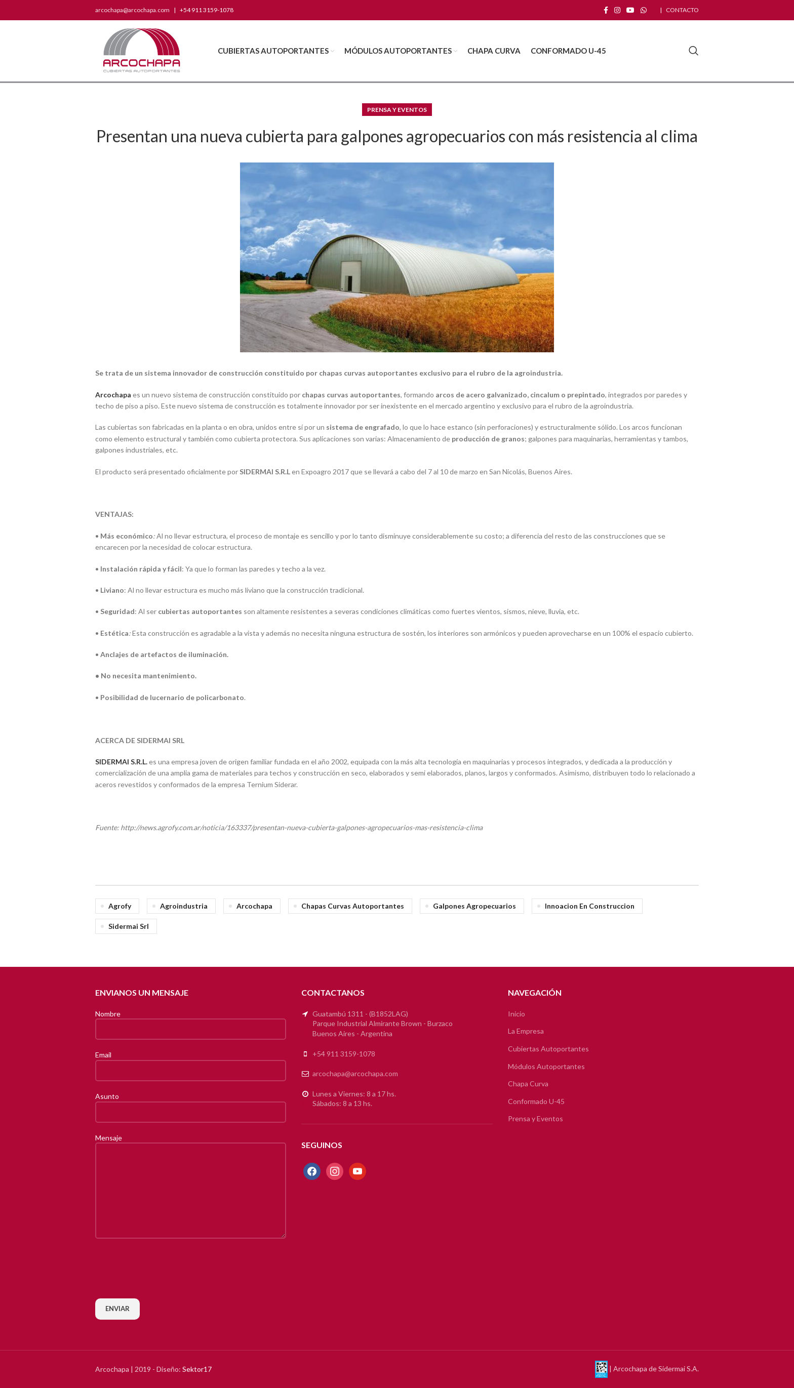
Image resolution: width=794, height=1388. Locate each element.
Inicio (516, 1013)
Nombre (190, 1021)
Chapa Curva (528, 1083)
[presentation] (172, 1268)
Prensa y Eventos (397, 109)
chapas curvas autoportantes (352, 906)
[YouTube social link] (630, 10)
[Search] (694, 50)
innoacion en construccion (589, 906)
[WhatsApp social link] (644, 10)
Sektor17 (197, 1369)
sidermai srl (128, 926)
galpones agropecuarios (474, 906)
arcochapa (254, 906)
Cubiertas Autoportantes (548, 1048)
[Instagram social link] (617, 10)
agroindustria (184, 906)
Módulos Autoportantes (546, 1066)
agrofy (119, 906)
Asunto (190, 1103)
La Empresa (526, 1031)
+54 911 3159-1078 (343, 1053)
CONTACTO (682, 10)
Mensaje (190, 1163)
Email (190, 1062)
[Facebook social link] (606, 10)
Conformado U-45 (536, 1101)
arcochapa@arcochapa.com (132, 10)
